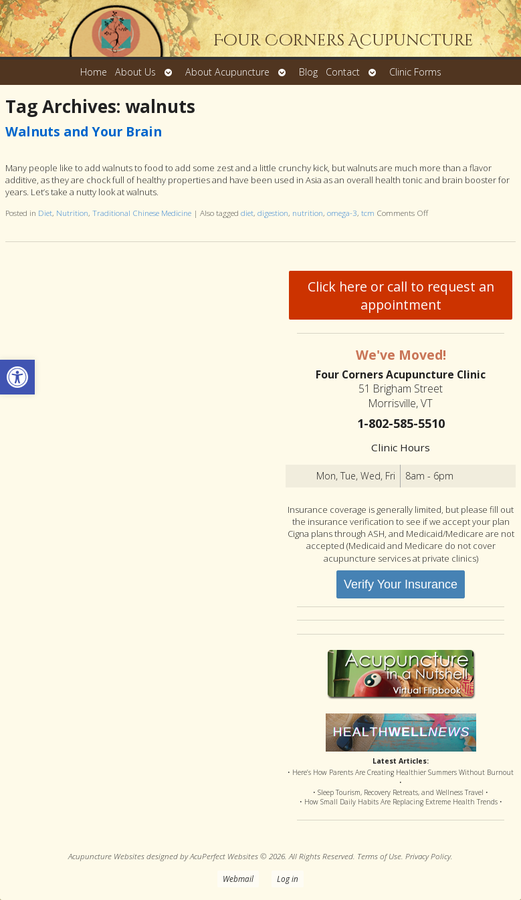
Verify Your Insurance (400, 584)
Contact (343, 72)
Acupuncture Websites (106, 856)
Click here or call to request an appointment (401, 295)
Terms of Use (379, 856)
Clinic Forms (415, 72)
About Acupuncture (227, 72)
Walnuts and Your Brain (83, 131)
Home (93, 72)
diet (247, 212)
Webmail (238, 878)
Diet (45, 212)
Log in (287, 878)
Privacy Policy (428, 856)
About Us (135, 72)
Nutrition (72, 212)
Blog (308, 72)
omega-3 (342, 212)
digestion (272, 212)
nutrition (307, 212)
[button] (17, 377)
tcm (368, 212)
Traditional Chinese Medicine (141, 212)
